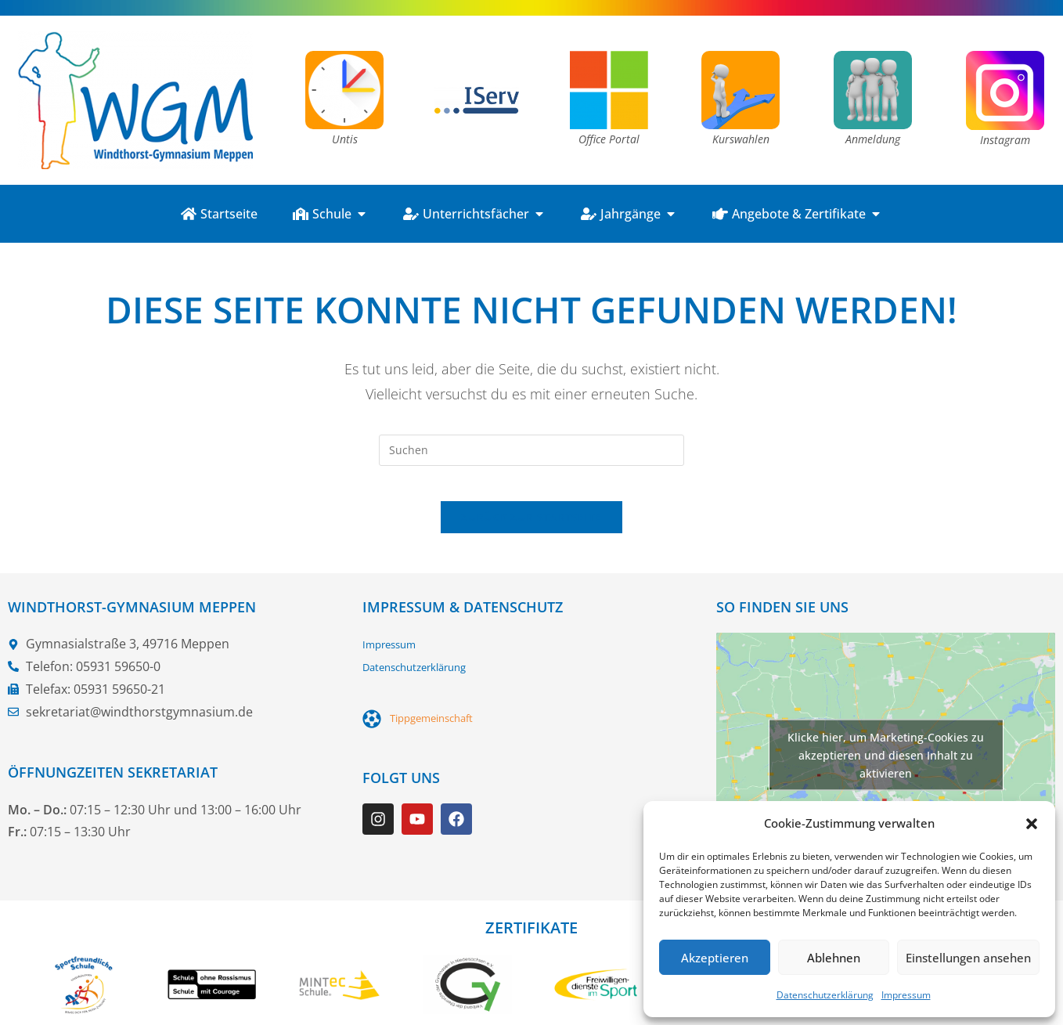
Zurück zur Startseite (531, 529)
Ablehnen (833, 957)
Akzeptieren (714, 957)
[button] (1032, 824)
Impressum (906, 995)
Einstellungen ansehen (968, 957)
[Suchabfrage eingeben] (531, 450)
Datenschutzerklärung (825, 995)
